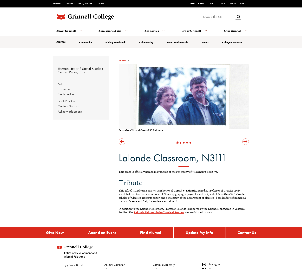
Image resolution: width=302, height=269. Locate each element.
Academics (151, 31)
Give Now (55, 232)
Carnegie (64, 89)
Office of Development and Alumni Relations (76, 250)
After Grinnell (233, 31)
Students (57, 3)
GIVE (210, 3)
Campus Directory (164, 264)
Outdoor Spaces (68, 106)
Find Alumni (150, 232)
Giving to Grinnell (115, 42)
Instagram (215, 264)
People (243, 3)
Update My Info (199, 232)
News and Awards (177, 42)
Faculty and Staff (85, 3)
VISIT (192, 3)
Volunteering (146, 42)
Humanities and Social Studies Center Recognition (80, 70)
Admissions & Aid (110, 31)
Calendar (232, 3)
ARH (60, 84)
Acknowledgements (70, 111)
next (245, 141)
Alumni (100, 3)
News (222, 3)
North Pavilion (66, 94)
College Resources (232, 42)
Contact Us (246, 232)
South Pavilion (66, 101)
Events (205, 42)
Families (69, 3)
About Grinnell (66, 31)
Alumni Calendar (114, 264)
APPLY (201, 3)
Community (85, 42)
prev (122, 141)
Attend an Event (102, 232)
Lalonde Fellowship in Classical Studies (159, 212)
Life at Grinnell (191, 31)
